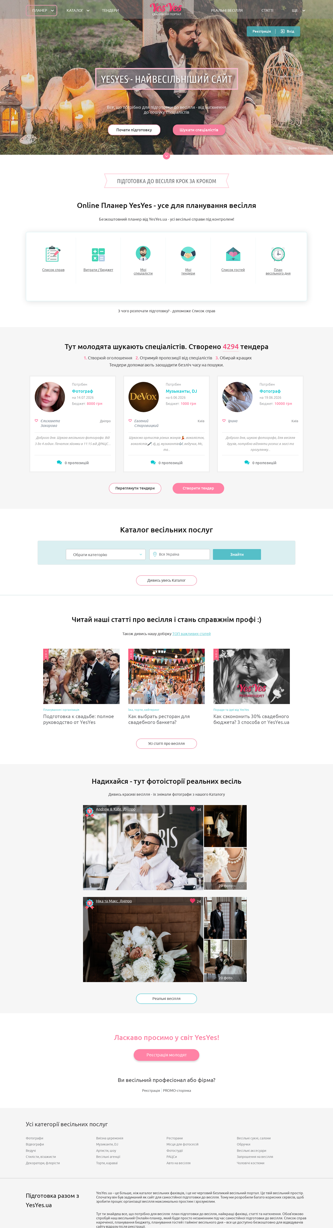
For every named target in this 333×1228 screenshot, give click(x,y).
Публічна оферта (168, 1203)
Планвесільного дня (278, 272)
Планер (39, 10)
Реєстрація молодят (167, 938)
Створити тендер (198, 479)
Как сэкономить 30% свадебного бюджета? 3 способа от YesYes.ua (251, 710)
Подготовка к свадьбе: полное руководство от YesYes (78, 710)
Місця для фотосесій (182, 1030)
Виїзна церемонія (109, 1024)
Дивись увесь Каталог (166, 570)
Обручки (243, 1030)
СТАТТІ (267, 10)
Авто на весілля (178, 1049)
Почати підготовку (134, 129)
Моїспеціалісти (143, 272)
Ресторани (174, 1024)
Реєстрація (262, 31)
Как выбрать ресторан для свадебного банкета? (159, 710)
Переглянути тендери (135, 479)
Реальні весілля (166, 882)
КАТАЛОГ (75, 10)
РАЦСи (171, 1043)
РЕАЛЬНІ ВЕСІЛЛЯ (227, 10)
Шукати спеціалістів (199, 129)
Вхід (290, 31)
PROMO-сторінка (177, 976)
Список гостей (233, 270)
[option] (73, 414)
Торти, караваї (107, 1049)
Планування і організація (61, 700)
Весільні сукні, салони (254, 1024)
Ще (295, 10)
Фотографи (34, 1024)
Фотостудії (174, 1037)
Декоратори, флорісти (43, 1049)
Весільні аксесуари (251, 1037)
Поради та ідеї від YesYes (231, 700)
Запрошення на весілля (255, 1043)
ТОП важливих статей (191, 624)
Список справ (53, 270)
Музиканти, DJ (107, 1030)
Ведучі (31, 1037)
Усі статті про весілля (166, 733)
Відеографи (35, 1030)
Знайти (237, 544)
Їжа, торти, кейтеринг (143, 700)
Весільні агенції (108, 1043)
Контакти (191, 1203)
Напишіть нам (170, 1178)
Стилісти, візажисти (41, 1043)
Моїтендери (188, 272)
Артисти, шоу (106, 1037)
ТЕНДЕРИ (110, 10)
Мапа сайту (143, 1203)
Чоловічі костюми (250, 1049)
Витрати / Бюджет (98, 270)
